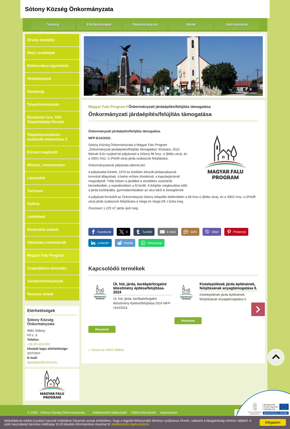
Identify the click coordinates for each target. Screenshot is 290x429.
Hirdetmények (39, 79)
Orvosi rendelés (41, 40)
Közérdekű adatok (42, 229)
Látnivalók (36, 178)
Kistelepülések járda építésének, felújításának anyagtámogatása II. (228, 286)
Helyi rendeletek (41, 53)
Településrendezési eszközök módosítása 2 (47, 137)
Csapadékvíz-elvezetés (46, 268)
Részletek (102, 329)
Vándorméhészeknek (45, 281)
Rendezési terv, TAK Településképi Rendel (45, 119)
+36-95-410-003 (38, 344)
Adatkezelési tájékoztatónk (130, 424)
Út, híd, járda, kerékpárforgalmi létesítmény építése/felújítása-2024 (140, 288)
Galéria (33, 204)
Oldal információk (143, 412)
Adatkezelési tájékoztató (110, 412)
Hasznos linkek (40, 294)
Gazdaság (35, 91)
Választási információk (46, 242)
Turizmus (35, 191)
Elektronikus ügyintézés (48, 66)
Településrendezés (43, 104)
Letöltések (36, 217)
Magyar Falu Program (45, 255)
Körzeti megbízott (42, 152)
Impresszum (168, 412)
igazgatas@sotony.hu (42, 362)
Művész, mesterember (46, 165)
